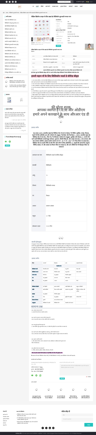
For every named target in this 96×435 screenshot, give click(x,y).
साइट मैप (5, 425)
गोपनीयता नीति (19, 433)
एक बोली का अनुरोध (80, 1)
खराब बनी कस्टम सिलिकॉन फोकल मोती (40, 355)
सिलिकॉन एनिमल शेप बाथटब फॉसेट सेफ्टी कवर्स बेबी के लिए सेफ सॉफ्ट (26, 415)
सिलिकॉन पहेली (8, 29)
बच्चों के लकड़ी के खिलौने (10, 41)
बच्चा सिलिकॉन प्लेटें (9, 50)
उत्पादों (37, 6)
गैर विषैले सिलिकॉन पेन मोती (54, 355)
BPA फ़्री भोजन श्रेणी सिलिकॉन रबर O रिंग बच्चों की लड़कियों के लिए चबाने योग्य (27, 422)
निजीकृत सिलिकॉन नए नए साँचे (12, 72)
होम (3, 12)
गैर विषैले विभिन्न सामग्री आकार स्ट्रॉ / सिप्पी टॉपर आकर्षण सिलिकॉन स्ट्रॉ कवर (26, 418)
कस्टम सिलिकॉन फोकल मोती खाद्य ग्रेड (67, 355)
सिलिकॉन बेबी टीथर (9, 32)
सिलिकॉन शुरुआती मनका (14, 12)
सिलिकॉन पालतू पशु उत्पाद (10, 23)
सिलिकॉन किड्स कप (9, 47)
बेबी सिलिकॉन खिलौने (9, 26)
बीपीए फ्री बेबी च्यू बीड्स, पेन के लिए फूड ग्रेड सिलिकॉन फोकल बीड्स (73, 397)
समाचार (76, 6)
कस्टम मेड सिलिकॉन (9, 20)
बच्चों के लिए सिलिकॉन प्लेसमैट (11, 63)
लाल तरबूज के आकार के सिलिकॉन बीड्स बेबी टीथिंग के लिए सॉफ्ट (36, 397)
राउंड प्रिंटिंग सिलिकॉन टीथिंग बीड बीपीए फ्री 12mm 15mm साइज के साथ (85, 397)
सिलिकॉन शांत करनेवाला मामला (12, 60)
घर (33, 6)
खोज (72, 1)
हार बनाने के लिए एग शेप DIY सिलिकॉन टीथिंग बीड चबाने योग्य (48, 397)
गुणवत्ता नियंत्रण (63, 6)
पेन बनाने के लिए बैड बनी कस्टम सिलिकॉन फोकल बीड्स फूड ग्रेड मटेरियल (61, 397)
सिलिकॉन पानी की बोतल (10, 66)
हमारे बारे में (48, 6)
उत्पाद (7, 12)
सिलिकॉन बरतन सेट (9, 69)
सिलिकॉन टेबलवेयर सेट (10, 35)
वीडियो (42, 6)
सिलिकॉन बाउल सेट (9, 38)
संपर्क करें (70, 6)
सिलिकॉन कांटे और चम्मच (10, 54)
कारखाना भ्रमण (55, 6)
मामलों (81, 6)
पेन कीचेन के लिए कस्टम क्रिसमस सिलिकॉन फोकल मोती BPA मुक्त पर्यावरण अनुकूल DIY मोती (18, 87)
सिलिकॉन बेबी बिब (9, 57)
